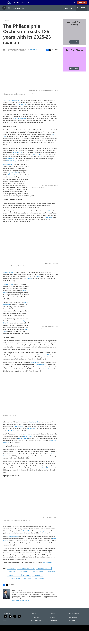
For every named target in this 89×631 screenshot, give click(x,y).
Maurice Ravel (37, 575)
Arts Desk (6, 20)
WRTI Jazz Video (35, 617)
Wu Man (29, 278)
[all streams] (81, 8)
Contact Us (52, 617)
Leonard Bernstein (40, 365)
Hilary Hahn (26, 531)
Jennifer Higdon (8, 272)
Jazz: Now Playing (74, 50)
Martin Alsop (12, 571)
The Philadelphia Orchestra (11, 100)
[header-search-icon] (74, 2)
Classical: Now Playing (74, 23)
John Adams (48, 211)
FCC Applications (73, 617)
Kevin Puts (48, 217)
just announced (21, 104)
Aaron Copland (23, 438)
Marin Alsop (36, 154)
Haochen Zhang (11, 161)
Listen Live (33, 613)
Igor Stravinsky (39, 578)
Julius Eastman (18, 426)
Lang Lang (40, 531)
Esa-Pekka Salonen (38, 571)
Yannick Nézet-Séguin (19, 118)
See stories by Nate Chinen (20, 600)
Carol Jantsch (11, 430)
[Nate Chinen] (6, 594)
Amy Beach (34, 362)
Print (56, 50)
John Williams (30, 428)
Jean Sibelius (27, 578)
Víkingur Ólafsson (13, 536)
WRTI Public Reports (74, 613)
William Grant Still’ (43, 355)
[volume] (9, 8)
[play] (4, 8)
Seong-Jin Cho (17, 152)
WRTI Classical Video (36, 620)
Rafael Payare (27, 436)
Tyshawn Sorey (8, 284)
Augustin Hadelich (13, 173)
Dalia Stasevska (8, 164)
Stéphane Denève (13, 175)
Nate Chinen (33, 49)
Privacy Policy (72, 620)
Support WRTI (53, 620)
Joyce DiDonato (47, 468)
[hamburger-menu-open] (3, 2)
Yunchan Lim (10, 158)
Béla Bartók (26, 575)
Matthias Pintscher (14, 575)
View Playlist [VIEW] (74, 42)
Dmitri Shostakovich (14, 578)
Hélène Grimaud (48, 369)
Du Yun (37, 276)
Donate (82, 2)
